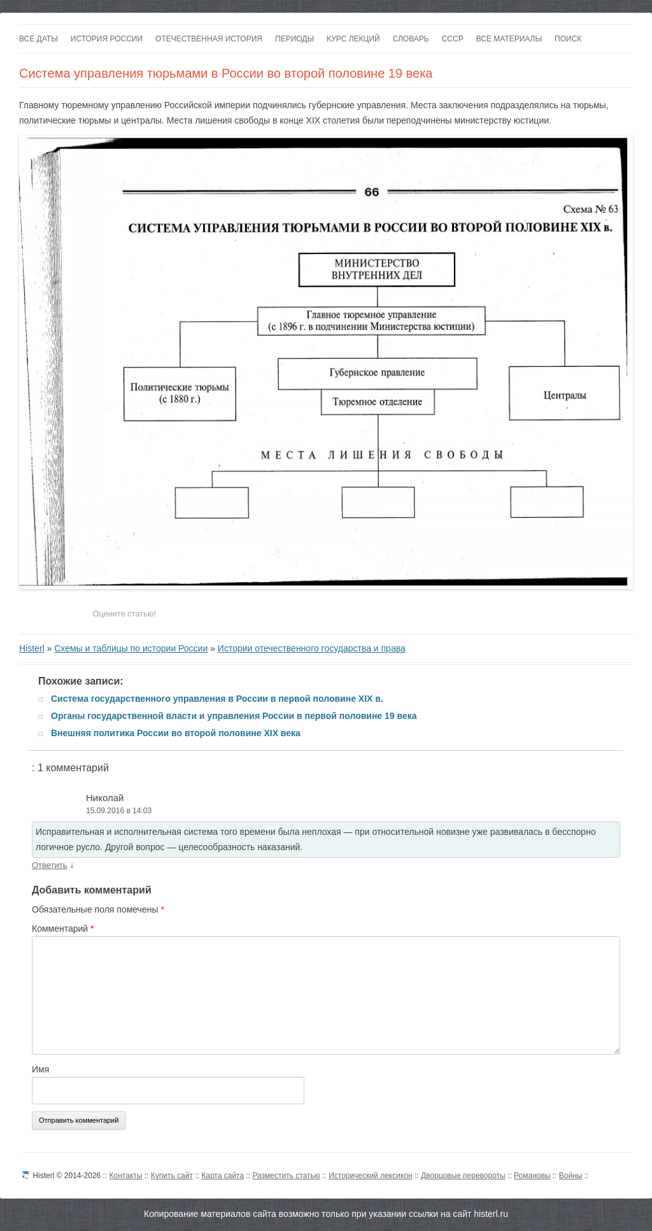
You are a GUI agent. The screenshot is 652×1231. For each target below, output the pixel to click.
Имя (40, 1069)
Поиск (568, 38)
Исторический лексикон (370, 1175)
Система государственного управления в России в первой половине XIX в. (217, 699)
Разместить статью (286, 1175)
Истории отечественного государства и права (312, 648)
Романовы (532, 1175)
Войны (571, 1175)
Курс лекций (353, 38)
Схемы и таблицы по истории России (131, 648)
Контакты (126, 1175)
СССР (453, 38)
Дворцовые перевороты (463, 1175)
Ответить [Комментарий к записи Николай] (49, 865)
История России (107, 38)
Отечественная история (208, 38)
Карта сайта (222, 1175)
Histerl (32, 648)
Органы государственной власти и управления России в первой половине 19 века (234, 716)
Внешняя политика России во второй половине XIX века (176, 733)
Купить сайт (172, 1175)
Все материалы (509, 38)
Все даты (38, 38)
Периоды (294, 38)
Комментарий (63, 928)
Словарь (411, 38)
